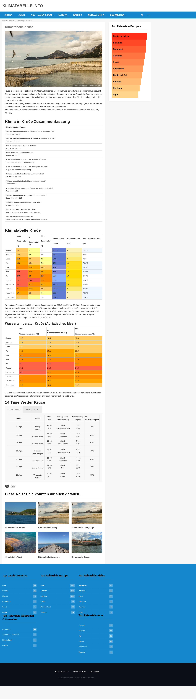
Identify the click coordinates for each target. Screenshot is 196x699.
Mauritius (82, 591)
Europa (62, 15)
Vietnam (82, 631)
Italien (42, 585)
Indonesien (83, 647)
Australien (6, 629)
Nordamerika (96, 15)
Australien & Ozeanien (10, 635)
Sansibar (82, 607)
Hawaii (4, 612)
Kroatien (43, 591)
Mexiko (5, 596)
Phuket (81, 641)
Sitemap (95, 671)
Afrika (8, 15)
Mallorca (43, 612)
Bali (80, 636)
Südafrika (82, 601)
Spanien (43, 596)
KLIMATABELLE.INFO (22, 6)
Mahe (81, 596)
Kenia (81, 612)
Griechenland (45, 607)
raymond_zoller (96, 85)
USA (4, 585)
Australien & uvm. (41, 15)
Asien (21, 15)
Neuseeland (6, 640)
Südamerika (117, 15)
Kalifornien (6, 601)
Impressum (79, 671)
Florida (5, 591)
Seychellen (83, 585)
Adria (13, 486)
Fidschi (5, 645)
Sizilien (43, 601)
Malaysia (82, 652)
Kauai (4, 607)
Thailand (82, 625)
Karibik (77, 15)
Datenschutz (61, 671)
